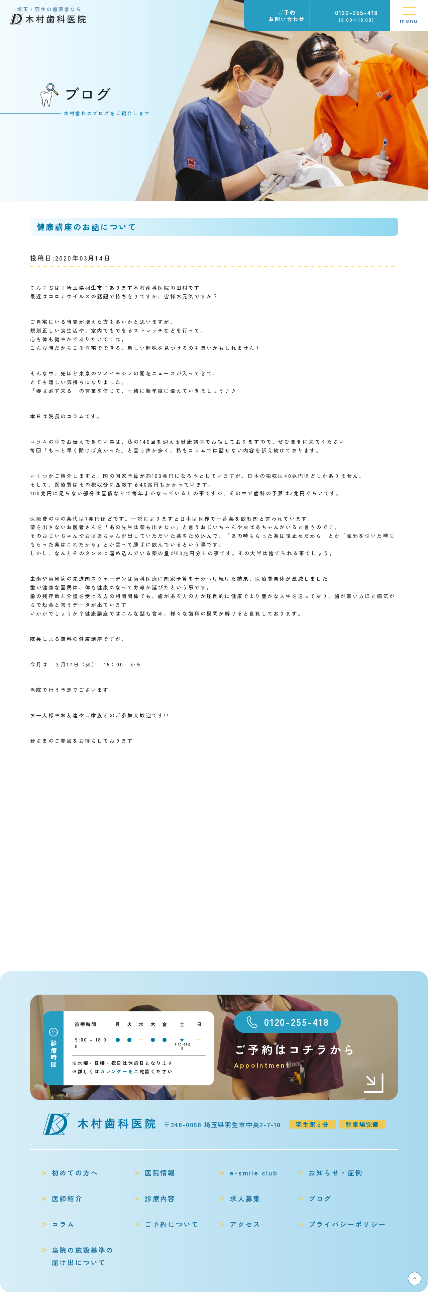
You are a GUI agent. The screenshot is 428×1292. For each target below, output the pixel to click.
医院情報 (160, 1172)
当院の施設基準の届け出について (83, 1256)
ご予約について (172, 1224)
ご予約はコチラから (309, 1056)
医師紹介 (67, 1198)
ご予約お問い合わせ (287, 15)
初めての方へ (75, 1172)
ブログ (320, 1198)
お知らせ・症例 (336, 1172)
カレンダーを (117, 1071)
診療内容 (160, 1198)
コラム (63, 1224)
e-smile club (254, 1172)
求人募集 (245, 1198)
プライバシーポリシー (347, 1224)
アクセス (245, 1224)
